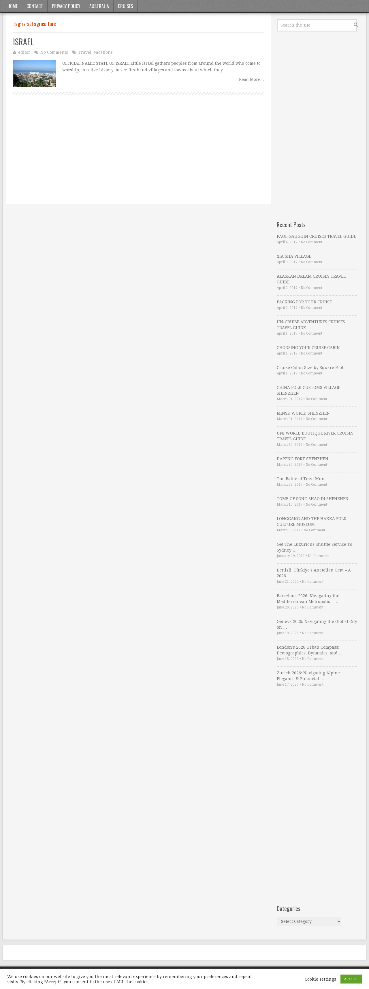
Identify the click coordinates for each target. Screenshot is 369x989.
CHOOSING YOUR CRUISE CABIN (308, 347)
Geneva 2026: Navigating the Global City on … (317, 624)
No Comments (54, 52)
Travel (84, 52)
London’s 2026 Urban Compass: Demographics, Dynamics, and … (310, 650)
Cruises (125, 6)
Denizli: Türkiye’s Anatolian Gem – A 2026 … (314, 573)
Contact (35, 6)
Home (12, 6)
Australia (99, 6)
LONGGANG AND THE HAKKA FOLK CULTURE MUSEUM (312, 521)
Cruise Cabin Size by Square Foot (310, 367)
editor (24, 52)
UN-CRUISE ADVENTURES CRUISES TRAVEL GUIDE (311, 325)
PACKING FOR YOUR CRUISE (304, 302)
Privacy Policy (66, 6)
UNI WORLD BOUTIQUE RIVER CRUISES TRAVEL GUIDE (315, 436)
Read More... (251, 79)
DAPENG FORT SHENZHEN (302, 459)
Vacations (103, 52)
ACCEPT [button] (351, 979)
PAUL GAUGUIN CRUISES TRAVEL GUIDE (316, 236)
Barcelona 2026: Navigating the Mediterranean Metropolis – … (308, 598)
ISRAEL (23, 42)
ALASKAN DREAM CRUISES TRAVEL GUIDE (311, 279)
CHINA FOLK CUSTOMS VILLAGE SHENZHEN (308, 390)
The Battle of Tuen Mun (301, 478)
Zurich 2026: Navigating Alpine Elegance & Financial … (308, 676)
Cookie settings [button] (320, 979)
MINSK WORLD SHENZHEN (303, 413)
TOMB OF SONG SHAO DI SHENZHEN (313, 498)
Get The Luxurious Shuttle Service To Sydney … (314, 547)
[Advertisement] (138, 156)
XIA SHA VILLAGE (294, 256)
